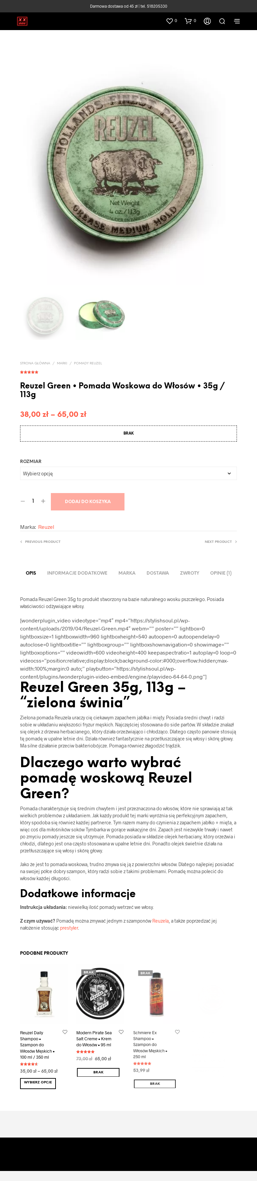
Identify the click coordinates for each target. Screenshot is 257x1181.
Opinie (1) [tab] (221, 573)
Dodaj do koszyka (88, 502)
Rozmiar (30, 462)
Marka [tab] (127, 573)
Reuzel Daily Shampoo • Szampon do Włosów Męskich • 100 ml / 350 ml (37, 1045)
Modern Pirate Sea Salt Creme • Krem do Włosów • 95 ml (94, 1038)
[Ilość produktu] (32, 501)
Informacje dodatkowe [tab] (77, 573)
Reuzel (46, 526)
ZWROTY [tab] (189, 573)
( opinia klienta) (128, 371)
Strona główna (35, 363)
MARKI (62, 363)
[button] (171, 20)
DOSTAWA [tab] (158, 573)
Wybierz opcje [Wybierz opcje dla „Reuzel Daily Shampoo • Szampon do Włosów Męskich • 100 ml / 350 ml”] (38, 1082)
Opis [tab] (31, 573)
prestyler (69, 928)
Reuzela (160, 921)
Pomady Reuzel (88, 363)
